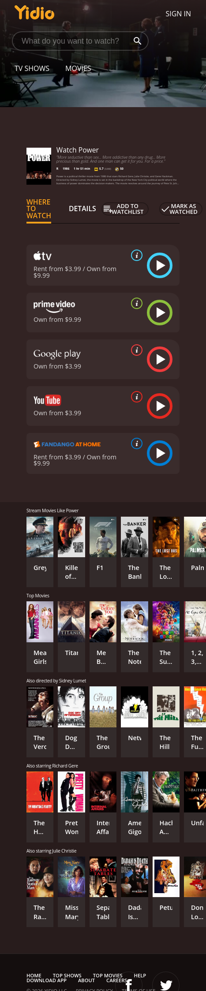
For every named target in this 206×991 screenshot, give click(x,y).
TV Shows (32, 68)
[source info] (134, 255)
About (86, 980)
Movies (78, 68)
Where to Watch (38, 209)
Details (82, 208)
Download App (46, 980)
